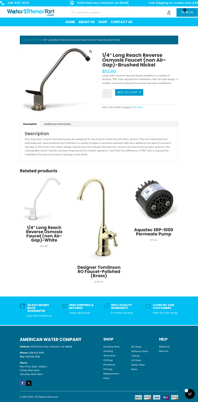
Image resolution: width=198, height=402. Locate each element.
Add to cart (127, 92)
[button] (91, 51)
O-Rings (108, 360)
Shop (102, 22)
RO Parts (37, 40)
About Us (86, 22)
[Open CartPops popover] (190, 394)
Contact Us (121, 22)
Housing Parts (111, 346)
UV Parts (136, 360)
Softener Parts (139, 351)
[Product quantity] (107, 93)
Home (70, 22)
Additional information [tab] (57, 124)
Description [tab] (30, 124)
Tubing (135, 355)
